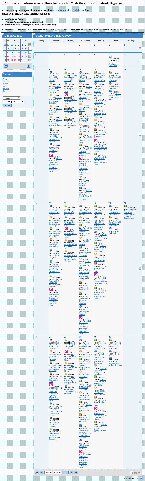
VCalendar (138, 478)
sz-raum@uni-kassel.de (66, 10)
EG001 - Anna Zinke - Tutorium (85, 109)
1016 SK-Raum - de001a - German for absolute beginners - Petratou (70, 123)
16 (19, 52)
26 (5, 60)
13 (8, 52)
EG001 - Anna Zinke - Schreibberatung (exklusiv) (55, 89)
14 (12, 52)
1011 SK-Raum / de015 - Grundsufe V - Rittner (70, 100)
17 (22, 52)
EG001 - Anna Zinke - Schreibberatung (85, 129)
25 (26, 56)
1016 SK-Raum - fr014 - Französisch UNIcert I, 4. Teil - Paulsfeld (85, 97)
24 (22, 56)
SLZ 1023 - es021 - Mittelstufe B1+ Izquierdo (54, 78)
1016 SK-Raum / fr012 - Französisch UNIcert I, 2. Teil (100, 78)
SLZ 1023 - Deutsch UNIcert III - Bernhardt (54, 149)
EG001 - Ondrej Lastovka (85, 87)
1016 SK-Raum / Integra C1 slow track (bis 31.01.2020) (55, 100)
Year (5, 79)
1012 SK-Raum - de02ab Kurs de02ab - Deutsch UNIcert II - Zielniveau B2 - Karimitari (55, 137)
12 (5, 52)
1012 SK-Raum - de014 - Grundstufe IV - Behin (70, 89)
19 (5, 56)
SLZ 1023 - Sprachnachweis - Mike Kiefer (114, 63)
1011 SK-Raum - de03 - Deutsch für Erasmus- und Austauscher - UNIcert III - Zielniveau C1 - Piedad (55, 165)
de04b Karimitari (114, 87)
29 (5, 44)
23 (19, 56)
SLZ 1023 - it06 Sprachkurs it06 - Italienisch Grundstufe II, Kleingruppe (99, 90)
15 (15, 52)
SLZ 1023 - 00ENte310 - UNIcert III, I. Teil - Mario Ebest (100, 103)
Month (6, 81)
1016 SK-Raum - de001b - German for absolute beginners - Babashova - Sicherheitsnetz (130, 213)
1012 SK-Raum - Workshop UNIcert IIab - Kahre (115, 96)
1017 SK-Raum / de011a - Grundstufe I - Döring (70, 111)
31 (12, 44)
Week (5, 84)
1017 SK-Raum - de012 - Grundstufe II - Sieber (55, 111)
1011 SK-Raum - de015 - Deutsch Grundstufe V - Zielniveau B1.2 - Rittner (100, 147)
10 (22, 48)
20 (8, 56)
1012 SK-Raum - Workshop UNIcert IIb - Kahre (115, 363)
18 (26, 52)
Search (6, 89)
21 (12, 56)
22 (15, 56)
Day (5, 86)
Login (5, 91)
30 (8, 44)
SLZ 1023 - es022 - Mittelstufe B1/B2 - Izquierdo (85, 78)
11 (26, 48)
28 (12, 60)
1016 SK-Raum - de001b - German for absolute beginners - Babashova (55, 123)
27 (8, 60)
